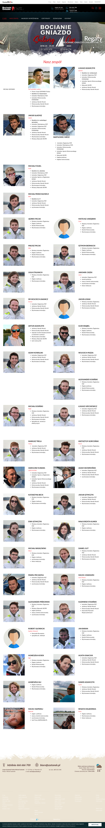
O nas (50, 2)
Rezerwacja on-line (23, 801)
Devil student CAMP (60, 803)
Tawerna (37, 801)
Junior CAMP (58, 797)
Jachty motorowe (22, 797)
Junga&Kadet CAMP (60, 799)
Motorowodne (78, 797)
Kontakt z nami (6, 808)
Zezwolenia (57, 18)
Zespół (58, 2)
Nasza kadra (58, 795)
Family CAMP (58, 805)
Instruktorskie (78, 799)
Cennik (20, 799)
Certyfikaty (45, 18)
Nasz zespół (13, 18)
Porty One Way (22, 803)
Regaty (36, 810)
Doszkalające (78, 801)
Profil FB (4, 806)
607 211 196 (57, 769)
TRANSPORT (98, 2)
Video (81, 2)
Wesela (36, 814)
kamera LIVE (73, 10)
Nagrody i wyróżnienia (30, 18)
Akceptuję (94, 824)
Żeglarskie (77, 795)
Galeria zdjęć (5, 799)
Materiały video (6, 801)
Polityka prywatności (7, 805)
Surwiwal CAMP (59, 806)
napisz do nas (59, 7)
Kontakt (91, 2)
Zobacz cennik (38, 795)
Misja (54, 2)
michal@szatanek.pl (35, 771)
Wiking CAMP (58, 808)
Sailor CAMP (58, 801)
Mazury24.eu (56, 819)
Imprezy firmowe (39, 812)
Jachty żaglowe (22, 795)
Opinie (85, 2)
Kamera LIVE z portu (40, 799)
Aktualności (70, 2)
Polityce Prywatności (70, 826)
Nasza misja (21, 806)
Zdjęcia (76, 2)
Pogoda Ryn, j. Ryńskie (40, 803)
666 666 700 (73, 7)
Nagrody (64, 2)
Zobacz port (37, 797)
